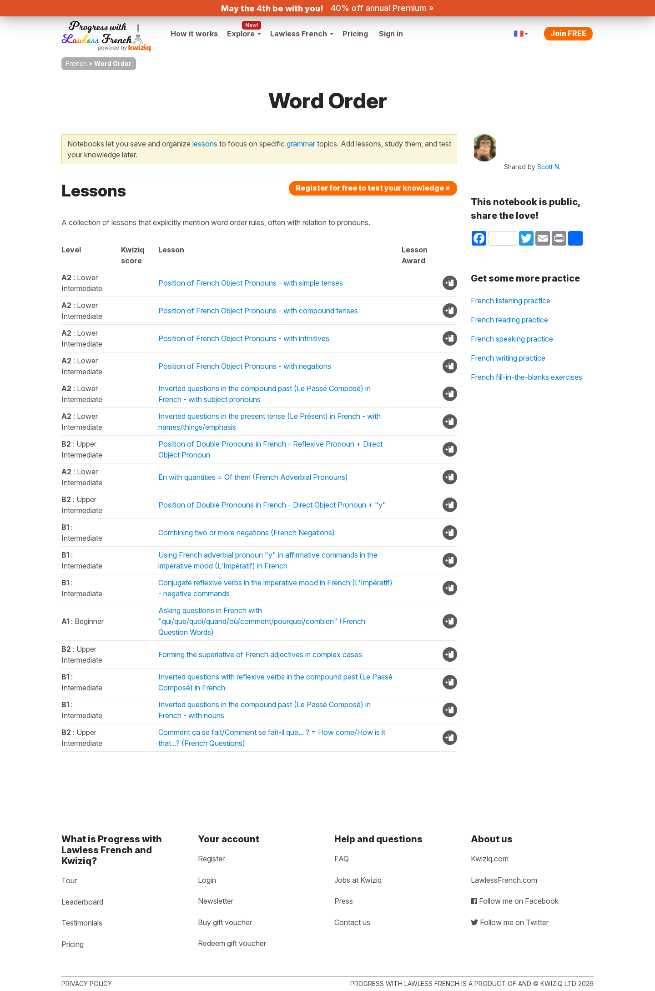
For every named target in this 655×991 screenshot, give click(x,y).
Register (211, 858)
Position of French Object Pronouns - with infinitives (243, 338)
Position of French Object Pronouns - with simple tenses (250, 282)
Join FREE (568, 33)
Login (207, 880)
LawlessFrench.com (504, 880)
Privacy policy (86, 983)
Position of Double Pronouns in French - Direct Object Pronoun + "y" (272, 504)
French (76, 63)
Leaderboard (82, 901)
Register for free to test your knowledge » (373, 187)
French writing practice (508, 357)
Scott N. (548, 167)
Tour (69, 880)
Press (343, 900)
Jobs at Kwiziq (358, 880)
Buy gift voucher (225, 922)
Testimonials (81, 922)
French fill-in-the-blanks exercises (526, 377)
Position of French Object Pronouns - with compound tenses (258, 310)
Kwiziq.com (490, 858)
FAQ (341, 858)
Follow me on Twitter (510, 922)
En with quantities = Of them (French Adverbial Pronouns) (253, 477)
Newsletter (215, 900)
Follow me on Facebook (515, 900)
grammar (301, 143)
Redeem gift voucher (232, 943)
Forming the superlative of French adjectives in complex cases (260, 654)
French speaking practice (512, 338)
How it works (194, 33)
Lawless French (301, 33)
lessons (204, 143)
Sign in (391, 33)
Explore (244, 33)
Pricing (355, 33)
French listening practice (510, 300)
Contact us (352, 922)
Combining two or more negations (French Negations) (246, 532)
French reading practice (509, 319)
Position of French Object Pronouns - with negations (244, 366)
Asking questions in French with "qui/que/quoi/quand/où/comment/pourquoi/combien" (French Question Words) (261, 621)
